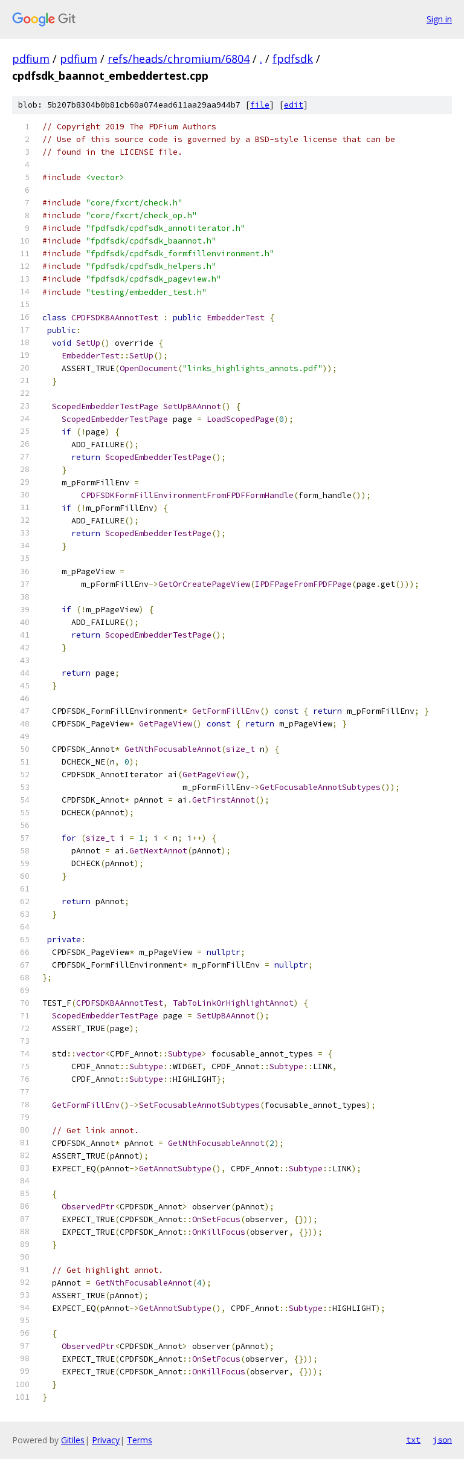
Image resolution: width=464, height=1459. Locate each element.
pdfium (31, 58)
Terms (139, 1440)
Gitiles (73, 1440)
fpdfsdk (292, 58)
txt (413, 1439)
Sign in (439, 19)
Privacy (106, 1440)
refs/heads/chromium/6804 (179, 58)
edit (293, 105)
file (259, 105)
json (442, 1439)
